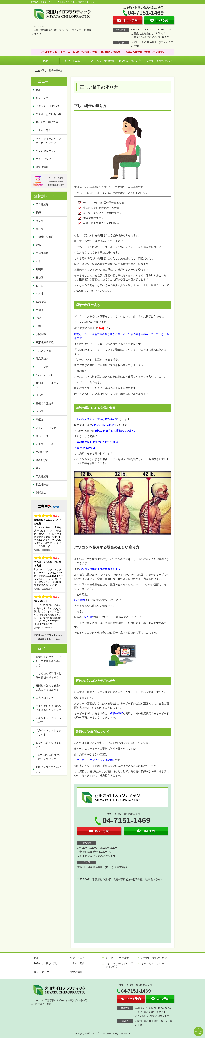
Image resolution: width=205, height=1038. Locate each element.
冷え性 (39, 293)
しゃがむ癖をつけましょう (48, 744)
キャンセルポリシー (47, 150)
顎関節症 (41, 492)
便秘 (38, 318)
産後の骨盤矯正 (45, 403)
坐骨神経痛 (42, 204)
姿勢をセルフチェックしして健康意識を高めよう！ (48, 661)
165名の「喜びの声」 (131, 60)
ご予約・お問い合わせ (159, 60)
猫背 (38, 468)
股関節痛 (41, 334)
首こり (39, 228)
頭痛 (38, 245)
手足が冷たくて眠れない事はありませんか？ (48, 708)
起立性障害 (42, 484)
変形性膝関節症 (45, 342)
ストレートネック (46, 427)
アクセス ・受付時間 (102, 60)
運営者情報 (42, 167)
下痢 (38, 326)
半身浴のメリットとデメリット (48, 732)
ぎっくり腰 (42, 435)
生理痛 (39, 310)
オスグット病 (43, 350)
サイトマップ (43, 158)
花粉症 (39, 277)
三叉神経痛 (42, 476)
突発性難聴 (42, 253)
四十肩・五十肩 (45, 444)
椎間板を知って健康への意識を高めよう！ (48, 687)
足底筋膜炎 (42, 358)
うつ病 (39, 411)
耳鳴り (39, 269)
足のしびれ (42, 460)
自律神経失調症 (45, 236)
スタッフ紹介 (43, 130)
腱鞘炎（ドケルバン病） (47, 385)
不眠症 (39, 419)
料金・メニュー (74, 60)
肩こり (39, 220)
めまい (39, 261)
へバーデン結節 (45, 374)
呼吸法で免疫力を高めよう (48, 769)
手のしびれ (42, 452)
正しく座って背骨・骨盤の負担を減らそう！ (48, 675)
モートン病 (42, 366)
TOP (45, 60)
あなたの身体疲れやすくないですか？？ (48, 756)
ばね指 (39, 395)
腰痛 (38, 212)
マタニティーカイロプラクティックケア (48, 140)
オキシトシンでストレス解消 (48, 720)
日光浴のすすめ (45, 697)
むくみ (39, 285)
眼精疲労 (41, 301)
